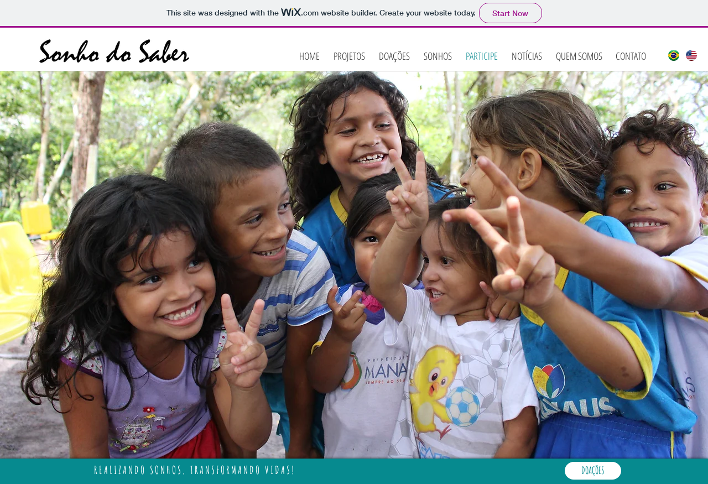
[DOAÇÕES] (593, 471)
